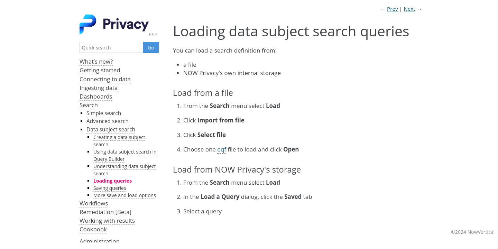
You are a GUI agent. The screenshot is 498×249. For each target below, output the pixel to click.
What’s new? (96, 61)
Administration (100, 241)
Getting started (100, 70)
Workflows (94, 203)
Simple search (103, 113)
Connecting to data (105, 79)
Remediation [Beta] (105, 212)
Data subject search (110, 129)
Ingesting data (99, 88)
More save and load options (124, 195)
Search (89, 105)
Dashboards (96, 96)
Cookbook (93, 229)
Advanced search (107, 121)
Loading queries (112, 180)
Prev (392, 8)
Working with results (107, 220)
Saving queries (109, 188)
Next (409, 8)
